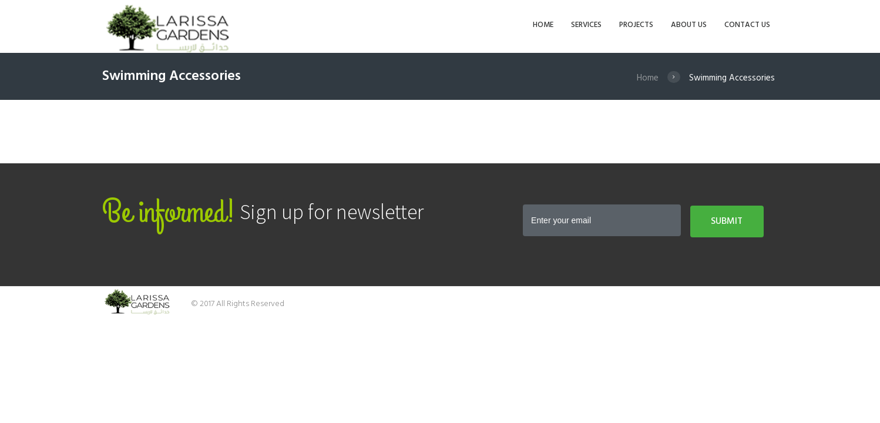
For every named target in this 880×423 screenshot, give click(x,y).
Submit (727, 221)
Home (648, 78)
